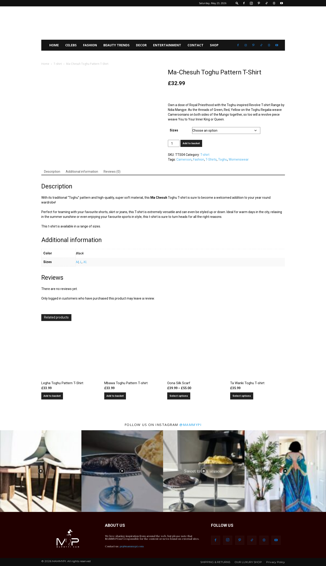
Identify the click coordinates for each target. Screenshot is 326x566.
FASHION (90, 45)
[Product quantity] (174, 143)
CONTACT (195, 45)
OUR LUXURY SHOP (248, 562)
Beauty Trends (116, 45)
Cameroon (184, 159)
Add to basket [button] (52, 395)
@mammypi (190, 424)
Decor (141, 45)
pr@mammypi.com (132, 546)
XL (85, 262)
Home (45, 64)
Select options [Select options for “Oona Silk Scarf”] (179, 395)
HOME (54, 45)
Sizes (174, 130)
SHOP (214, 45)
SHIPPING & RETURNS (215, 562)
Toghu (222, 159)
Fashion (198, 159)
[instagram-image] (40, 471)
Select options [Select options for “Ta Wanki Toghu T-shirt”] (241, 395)
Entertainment (167, 45)
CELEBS (71, 45)
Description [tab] (52, 171)
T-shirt (58, 64)
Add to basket (191, 143)
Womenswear (239, 159)
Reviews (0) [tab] (112, 171)
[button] (237, 3)
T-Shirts (211, 159)
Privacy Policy (275, 562)
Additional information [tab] (82, 171)
